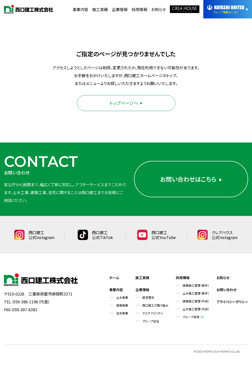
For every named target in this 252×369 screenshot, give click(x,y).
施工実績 (100, 9)
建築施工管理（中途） (196, 301)
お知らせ (158, 9)
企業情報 (120, 9)
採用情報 (139, 9)
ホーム (114, 277)
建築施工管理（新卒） (196, 285)
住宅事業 (122, 313)
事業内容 (80, 9)
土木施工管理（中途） (196, 309)
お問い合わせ (227, 289)
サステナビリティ (152, 313)
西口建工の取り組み (155, 305)
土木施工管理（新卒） (196, 293)
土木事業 (122, 297)
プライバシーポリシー (232, 301)
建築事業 (122, 305)
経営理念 (148, 297)
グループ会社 (150, 321)
